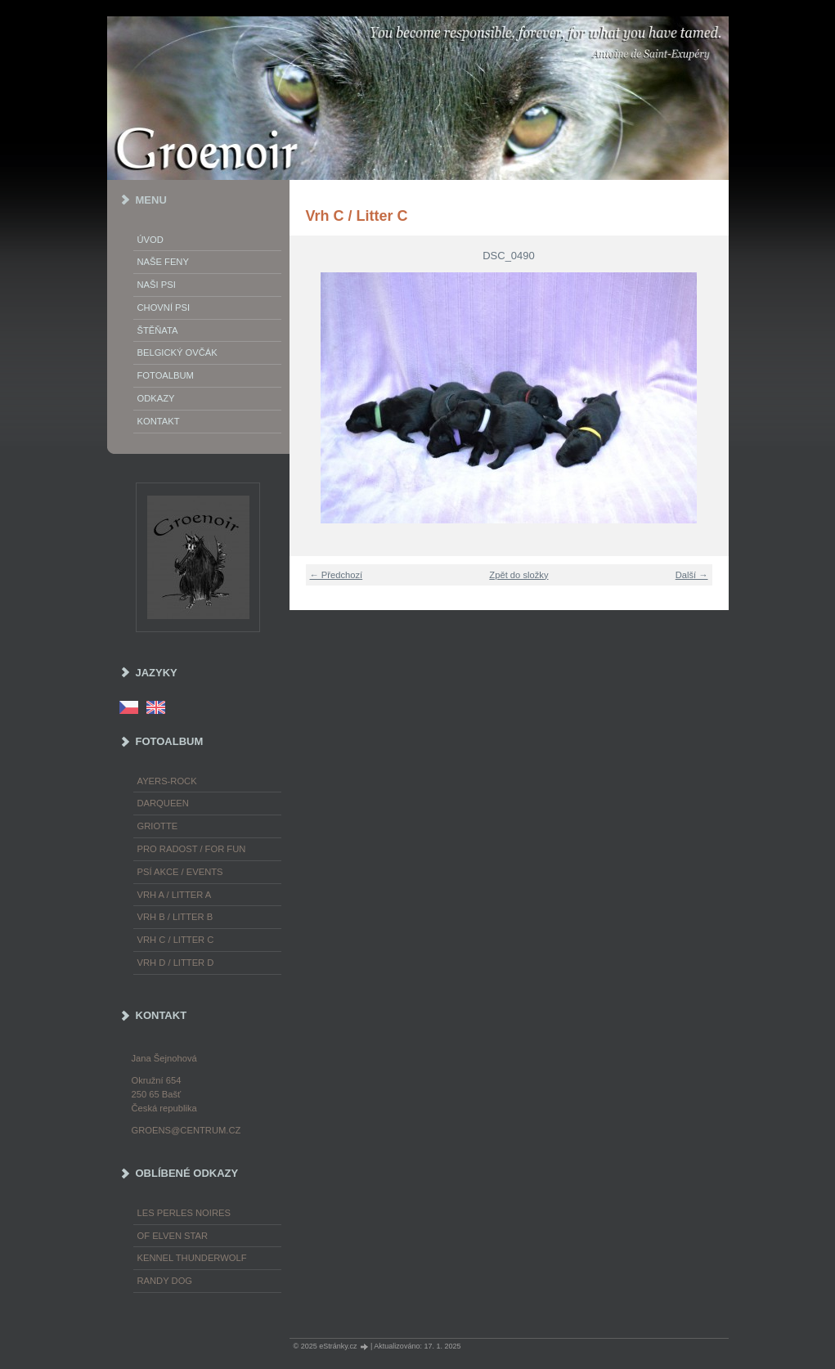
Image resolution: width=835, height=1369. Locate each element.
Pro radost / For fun (191, 849)
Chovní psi (164, 307)
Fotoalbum (165, 375)
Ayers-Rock (167, 781)
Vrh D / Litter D (175, 962)
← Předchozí (336, 575)
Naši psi (156, 285)
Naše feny (163, 262)
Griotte (157, 826)
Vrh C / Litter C (175, 940)
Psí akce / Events (180, 872)
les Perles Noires (184, 1213)
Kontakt (158, 421)
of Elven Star (173, 1236)
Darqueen (163, 803)
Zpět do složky (518, 575)
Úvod (150, 240)
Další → (692, 575)
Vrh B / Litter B (175, 917)
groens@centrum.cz (186, 1130)
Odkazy (156, 398)
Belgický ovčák (177, 352)
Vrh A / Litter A (174, 895)
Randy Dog (165, 1281)
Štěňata (157, 330)
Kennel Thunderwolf (192, 1258)
